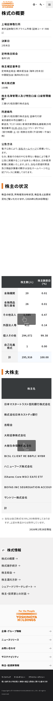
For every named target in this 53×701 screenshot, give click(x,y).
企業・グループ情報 (11, 631)
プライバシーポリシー (37, 677)
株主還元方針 (9, 579)
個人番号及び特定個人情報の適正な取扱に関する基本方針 (25, 681)
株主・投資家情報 (10, 665)
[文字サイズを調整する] (42, 4)
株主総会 (7, 572)
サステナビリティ (10, 656)
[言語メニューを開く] (35, 4)
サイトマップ (6, 677)
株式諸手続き (9, 565)
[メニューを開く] (49, 4)
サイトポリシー (19, 677)
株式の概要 (8, 558)
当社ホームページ (27, 148)
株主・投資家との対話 (14, 593)
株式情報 (14, 549)
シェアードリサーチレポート (17, 586)
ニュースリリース (10, 639)
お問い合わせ (8, 648)
